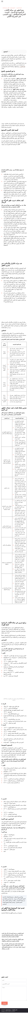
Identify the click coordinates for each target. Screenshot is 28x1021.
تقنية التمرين (22, 66)
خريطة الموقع (8, 1009)
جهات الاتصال (14, 1009)
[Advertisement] (14, 33)
